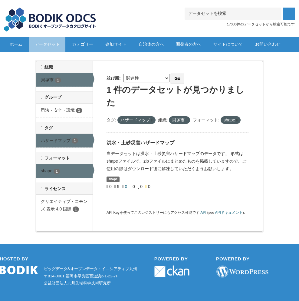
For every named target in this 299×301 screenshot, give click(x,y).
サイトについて (228, 44)
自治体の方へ (151, 44)
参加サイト (115, 44)
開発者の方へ (188, 44)
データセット (47, 44)
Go (177, 78)
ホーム (16, 44)
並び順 (113, 78)
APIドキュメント (229, 212)
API (203, 212)
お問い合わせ (268, 44)
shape (112, 179)
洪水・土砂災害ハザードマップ (140, 142)
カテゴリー (82, 44)
